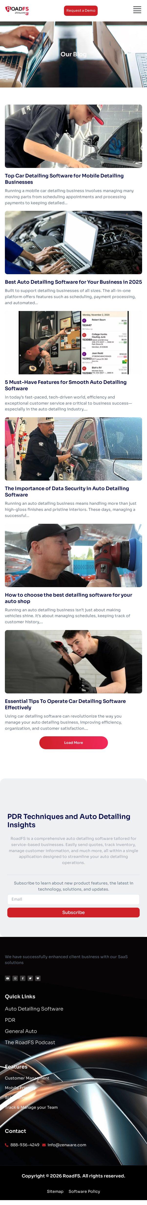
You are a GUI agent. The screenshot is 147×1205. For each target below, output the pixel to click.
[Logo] (17, 10)
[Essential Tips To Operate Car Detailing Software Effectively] (73, 661)
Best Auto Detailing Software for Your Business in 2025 (73, 282)
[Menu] (137, 10)
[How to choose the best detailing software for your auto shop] (73, 555)
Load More (73, 742)
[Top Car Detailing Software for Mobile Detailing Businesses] (73, 136)
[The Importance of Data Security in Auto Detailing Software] (73, 449)
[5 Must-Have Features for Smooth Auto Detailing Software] (73, 342)
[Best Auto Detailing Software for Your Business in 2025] (73, 242)
